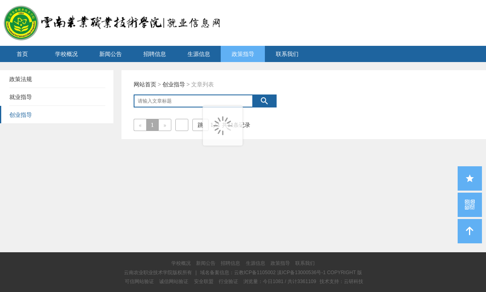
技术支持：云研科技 (341, 281)
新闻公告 (110, 54)
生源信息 (199, 54)
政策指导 (243, 54)
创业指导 (173, 84)
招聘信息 (154, 54)
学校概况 (66, 54)
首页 (22, 54)
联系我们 (287, 54)
